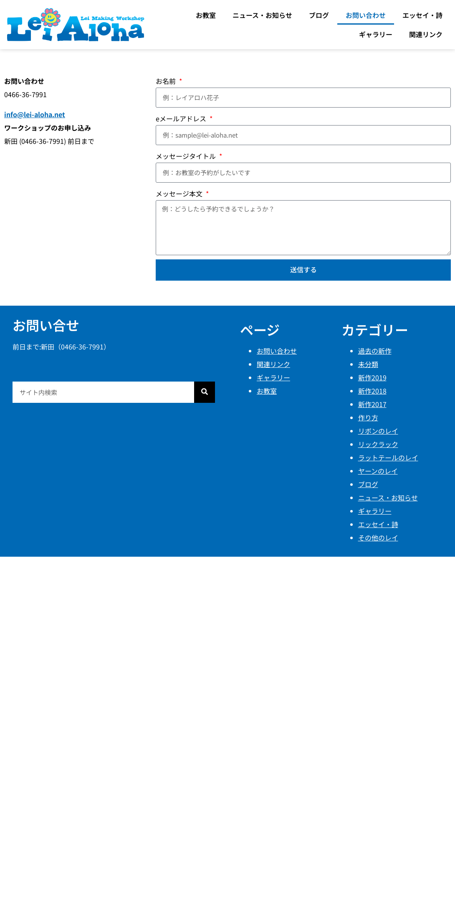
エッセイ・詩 (422, 15)
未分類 (368, 364)
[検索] (204, 392)
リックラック (378, 444)
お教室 (206, 15)
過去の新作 (375, 351)
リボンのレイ (378, 431)
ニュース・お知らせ (262, 15)
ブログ (319, 15)
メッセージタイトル (186, 156)
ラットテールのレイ (388, 457)
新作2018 (372, 391)
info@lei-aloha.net (34, 114)
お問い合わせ (366, 15)
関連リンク (425, 34)
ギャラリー (375, 34)
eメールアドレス (182, 118)
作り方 (368, 417)
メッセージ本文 (180, 193)
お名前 (166, 81)
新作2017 (372, 404)
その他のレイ (378, 538)
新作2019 (372, 377)
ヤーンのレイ (378, 471)
